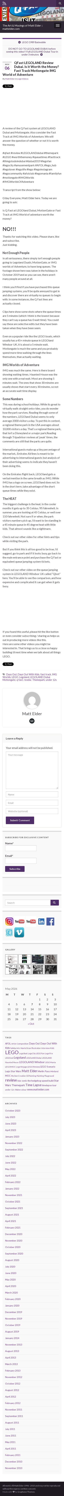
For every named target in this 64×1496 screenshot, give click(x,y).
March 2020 (11, 1292)
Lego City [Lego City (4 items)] (31, 1053)
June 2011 (10, 1435)
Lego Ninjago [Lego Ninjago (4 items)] (21, 1067)
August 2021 (12, 1214)
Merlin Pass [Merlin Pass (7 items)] (44, 1071)
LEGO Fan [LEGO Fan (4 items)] (40, 1053)
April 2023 (10, 1130)
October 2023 (12, 1110)
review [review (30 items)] (11, 1080)
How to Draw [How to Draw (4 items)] (25, 1048)
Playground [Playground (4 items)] (49, 1076)
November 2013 (13, 1344)
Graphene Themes (26, 1492)
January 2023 (12, 1136)
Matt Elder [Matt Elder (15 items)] (29, 1071)
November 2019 (13, 1318)
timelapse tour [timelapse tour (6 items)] (49, 1085)
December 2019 (13, 1312)
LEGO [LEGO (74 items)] (12, 1052)
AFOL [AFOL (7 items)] (8, 1043)
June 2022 (10, 1162)
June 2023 (10, 1123)
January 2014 (12, 1338)
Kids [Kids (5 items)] (52, 1048)
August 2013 (12, 1351)
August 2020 (12, 1260)
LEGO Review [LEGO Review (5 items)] (33, 1066)
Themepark (38, 679)
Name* (21, 846)
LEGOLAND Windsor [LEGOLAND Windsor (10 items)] (32, 1062)
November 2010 (13, 1468)
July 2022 (10, 1156)
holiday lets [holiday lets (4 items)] (15, 1048)
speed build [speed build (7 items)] (48, 1080)
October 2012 (12, 1383)
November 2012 (13, 1377)
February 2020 (12, 1299)
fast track (45, 674)
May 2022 (10, 1169)
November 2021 (13, 1195)
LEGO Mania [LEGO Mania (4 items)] (50, 1062)
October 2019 (12, 1325)
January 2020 (12, 1305)
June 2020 (10, 1273)
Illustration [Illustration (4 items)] (36, 1048)
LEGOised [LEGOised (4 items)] (9, 1058)
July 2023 (10, 1117)
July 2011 (10, 1429)
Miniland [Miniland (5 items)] (54, 1071)
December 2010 (13, 1461)
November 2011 (13, 1409)
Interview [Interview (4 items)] (45, 1048)
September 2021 (14, 1208)
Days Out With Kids (28, 674)
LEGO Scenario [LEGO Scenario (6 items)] (47, 1066)
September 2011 (14, 1416)
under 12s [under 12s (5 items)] (10, 1089)
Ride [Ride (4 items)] (19, 1081)
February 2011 (12, 1455)
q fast (20, 679)
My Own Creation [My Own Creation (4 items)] (18, 1076)
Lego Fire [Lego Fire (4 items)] (49, 1053)
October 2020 (12, 1247)
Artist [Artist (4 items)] (13, 1044)
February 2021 (12, 1227)
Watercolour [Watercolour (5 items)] (21, 1089)
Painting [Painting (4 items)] (40, 1076)
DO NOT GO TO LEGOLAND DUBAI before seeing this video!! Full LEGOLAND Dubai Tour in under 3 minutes (32, 51)
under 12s (51, 679)
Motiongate (9, 679)
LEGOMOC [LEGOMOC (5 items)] (10, 1066)
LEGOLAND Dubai (40, 677)
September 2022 (14, 1149)
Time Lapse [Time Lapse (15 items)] (33, 1085)
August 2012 (12, 1390)
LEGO (15, 677)
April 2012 (10, 1396)
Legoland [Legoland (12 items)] (20, 1057)
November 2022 (13, 1143)
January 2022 (12, 1188)
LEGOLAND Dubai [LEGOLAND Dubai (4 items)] (33, 1058)
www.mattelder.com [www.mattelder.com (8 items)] (38, 1089)
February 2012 (12, 1403)
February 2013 (12, 1370)
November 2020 (13, 1240)
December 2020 (13, 1234)
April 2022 (10, 1175)
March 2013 (11, 1364)
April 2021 (10, 1221)
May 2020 (10, 1279)
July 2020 (10, 1266)
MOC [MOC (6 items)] (8, 1075)
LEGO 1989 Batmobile (34, 42)
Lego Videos (23, 78)
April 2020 (10, 1286)
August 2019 (12, 1331)
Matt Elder (10, 78)
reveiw (27, 679)
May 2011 (10, 1442)
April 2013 (10, 1357)
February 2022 (12, 1182)
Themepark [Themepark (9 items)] (18, 1085)
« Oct (31, 1023)
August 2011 (12, 1422)
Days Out (11, 674)
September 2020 (14, 1253)
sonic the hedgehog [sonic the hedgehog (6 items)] (31, 1080)
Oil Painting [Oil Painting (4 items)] (31, 1076)
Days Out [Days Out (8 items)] (34, 1043)
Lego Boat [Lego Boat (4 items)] (23, 1053)
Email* (21, 859)
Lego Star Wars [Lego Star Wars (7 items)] (13, 1071)
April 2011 (10, 1448)
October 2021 (12, 1201)
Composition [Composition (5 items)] (23, 1043)
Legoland (24, 677)
